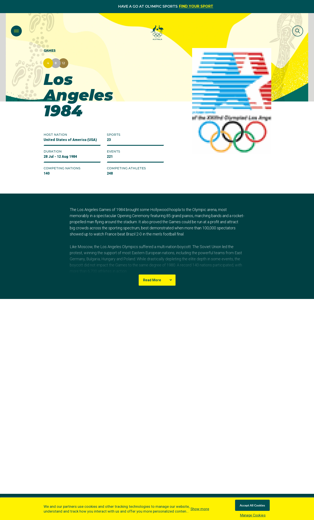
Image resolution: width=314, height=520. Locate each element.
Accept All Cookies (252, 505)
